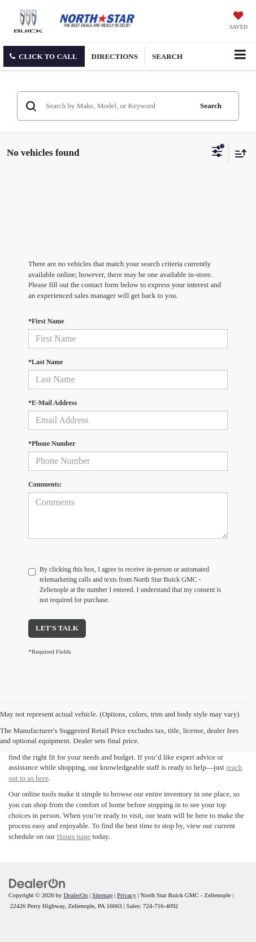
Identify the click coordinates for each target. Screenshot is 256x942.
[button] (44, 56)
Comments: (45, 484)
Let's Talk (57, 628)
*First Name (46, 321)
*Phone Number (52, 443)
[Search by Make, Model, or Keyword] (117, 106)
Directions (115, 56)
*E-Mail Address (52, 403)
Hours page (74, 836)
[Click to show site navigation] (240, 55)
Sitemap (102, 895)
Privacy (126, 895)
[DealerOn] (37, 883)
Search (211, 105)
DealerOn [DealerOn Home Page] (75, 895)
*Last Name (45, 362)
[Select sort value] (238, 153)
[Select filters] (217, 153)
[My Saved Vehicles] (238, 21)
